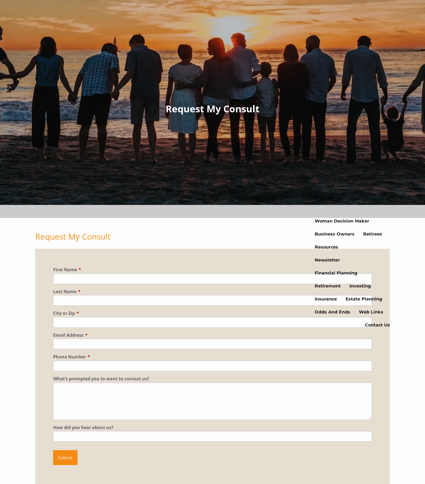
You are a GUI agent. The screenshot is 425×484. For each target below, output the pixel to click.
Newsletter (327, 260)
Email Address (91, 335)
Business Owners (335, 234)
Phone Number (92, 357)
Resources (326, 247)
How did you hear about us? (83, 427)
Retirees (372, 234)
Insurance (326, 299)
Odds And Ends (332, 312)
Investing (360, 286)
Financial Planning (336, 273)
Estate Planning (364, 299)
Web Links (371, 312)
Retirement (328, 286)
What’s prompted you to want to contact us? (101, 379)
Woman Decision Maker (342, 221)
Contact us (377, 325)
